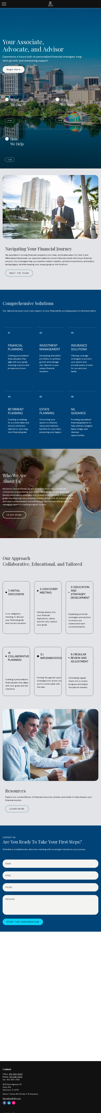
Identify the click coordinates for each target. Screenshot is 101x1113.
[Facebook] (4, 1103)
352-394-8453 (15, 1074)
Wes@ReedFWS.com (12, 1098)
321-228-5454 (15, 1077)
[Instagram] (13, 1103)
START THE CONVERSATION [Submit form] (23, 921)
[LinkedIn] (9, 1103)
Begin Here (14, 69)
